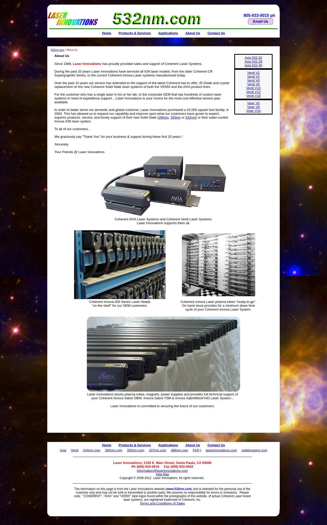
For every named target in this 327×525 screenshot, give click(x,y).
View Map (162, 474)
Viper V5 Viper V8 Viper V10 (253, 107)
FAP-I (197, 450)
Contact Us (216, 33)
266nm (164, 117)
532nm (190, 117)
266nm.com (113, 450)
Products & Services (135, 33)
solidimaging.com (254, 450)
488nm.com (179, 450)
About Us (192, 33)
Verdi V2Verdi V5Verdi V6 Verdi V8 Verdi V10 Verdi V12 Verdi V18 (253, 84)
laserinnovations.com (221, 450)
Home (106, 33)
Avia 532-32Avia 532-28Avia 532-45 (253, 61)
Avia (63, 450)
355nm (176, 117)
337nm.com (157, 450)
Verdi (74, 450)
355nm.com (135, 450)
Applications (168, 33)
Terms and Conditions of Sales (162, 503)
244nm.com (91, 450)
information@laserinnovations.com (162, 471)
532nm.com (57, 50)
